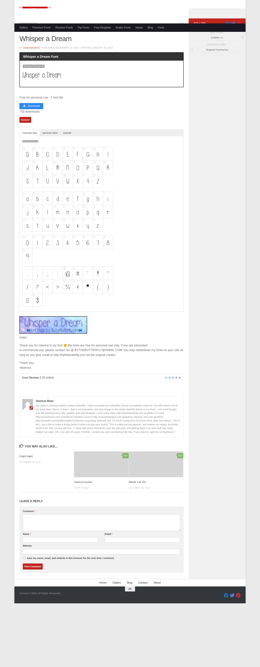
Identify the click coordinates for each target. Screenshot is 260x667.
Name (27, 548)
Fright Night (26, 471)
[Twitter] (233, 37)
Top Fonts (83, 27)
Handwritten (29, 36)
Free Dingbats (102, 27)
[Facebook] (228, 37)
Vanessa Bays (32, 61)
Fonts (161, 27)
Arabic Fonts (123, 27)
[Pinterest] (239, 37)
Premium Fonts (41, 27)
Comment (29, 526)
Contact (143, 597)
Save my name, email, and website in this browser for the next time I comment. (70, 573)
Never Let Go (137, 496)
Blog (150, 27)
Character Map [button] (29, 147)
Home (103, 597)
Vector (139, 27)
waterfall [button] (67, 147)
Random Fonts (64, 27)
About (157, 597)
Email (109, 548)
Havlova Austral (84, 496)
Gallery (23, 27)
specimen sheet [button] (50, 147)
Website (27, 560)
